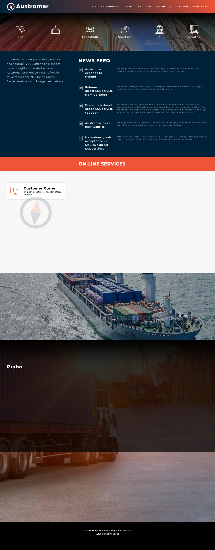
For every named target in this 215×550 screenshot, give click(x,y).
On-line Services (105, 6)
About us (164, 6)
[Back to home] (28, 6)
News (128, 6)
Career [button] (182, 6)
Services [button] (145, 6)
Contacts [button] (200, 6)
